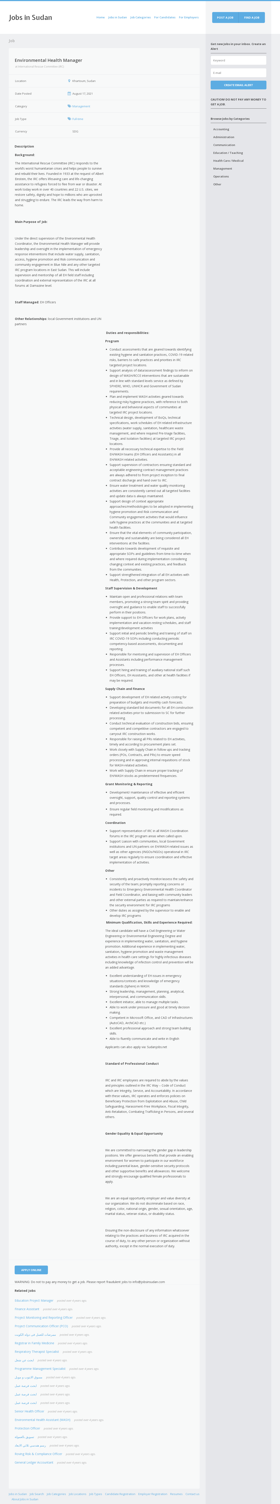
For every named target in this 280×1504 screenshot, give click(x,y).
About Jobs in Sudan (25, 1499)
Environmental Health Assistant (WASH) (42, 1420)
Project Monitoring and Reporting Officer (44, 1317)
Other (217, 184)
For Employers (189, 17)
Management (222, 168)
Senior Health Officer (29, 1411)
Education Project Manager (34, 1300)
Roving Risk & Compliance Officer (38, 1454)
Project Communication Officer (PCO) (41, 1326)
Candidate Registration (120, 1494)
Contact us (193, 1494)
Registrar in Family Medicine (34, 1343)
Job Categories (140, 17)
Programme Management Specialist (40, 1369)
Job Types (95, 1494)
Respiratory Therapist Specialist (37, 1351)
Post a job (225, 17)
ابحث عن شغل (24, 1360)
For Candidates (164, 17)
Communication (224, 145)
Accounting (221, 129)
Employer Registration (152, 1494)
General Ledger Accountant (34, 1462)
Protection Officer (27, 1428)
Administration (223, 137)
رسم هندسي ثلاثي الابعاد (30, 1445)
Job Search (37, 1494)
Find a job (251, 17)
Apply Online (31, 1270)
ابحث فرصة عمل (26, 1386)
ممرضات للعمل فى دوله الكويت (35, 1334)
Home (100, 17)
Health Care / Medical (228, 161)
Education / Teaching (228, 153)
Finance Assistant (27, 1309)
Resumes (176, 1494)
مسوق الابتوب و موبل (28, 1377)
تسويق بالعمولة (24, 1437)
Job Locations (77, 1494)
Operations (221, 176)
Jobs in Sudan (30, 17)
